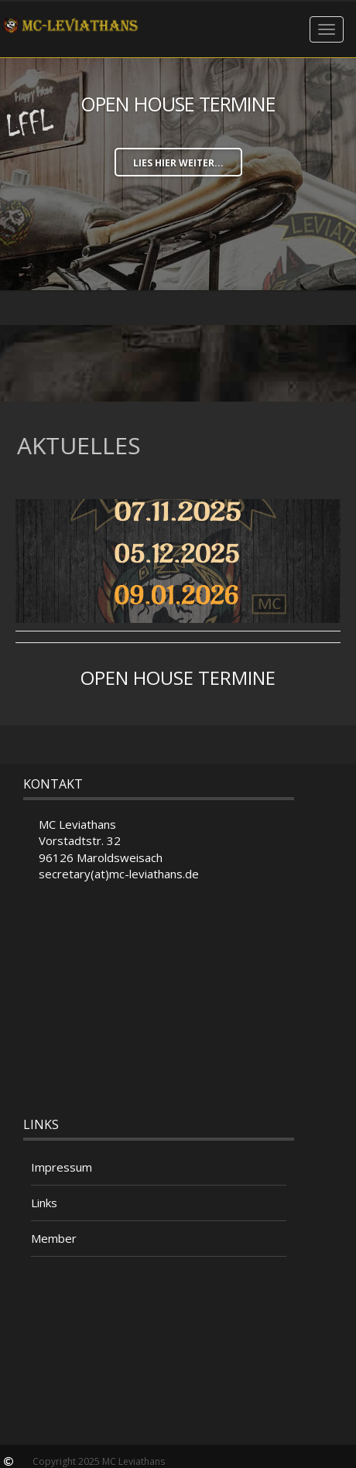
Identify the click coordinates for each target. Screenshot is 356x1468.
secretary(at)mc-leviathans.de (119, 873)
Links (44, 1202)
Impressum (61, 1167)
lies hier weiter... (178, 162)
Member (54, 1238)
